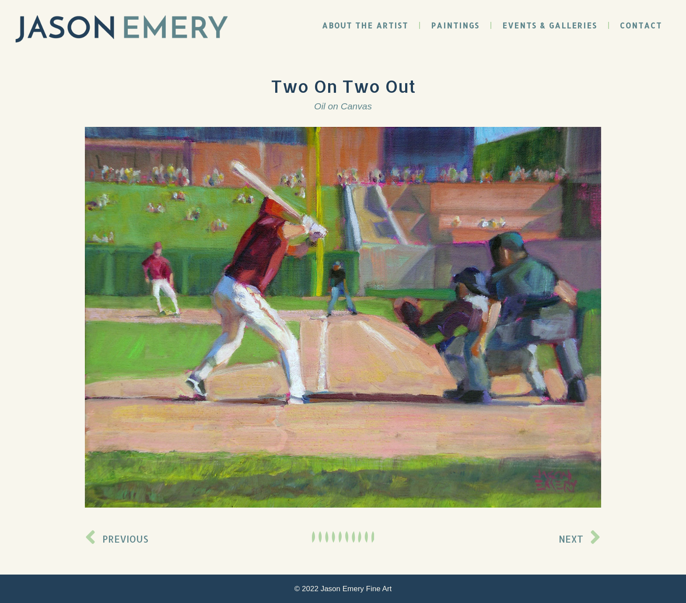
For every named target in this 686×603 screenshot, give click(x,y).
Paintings (455, 25)
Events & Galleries (549, 25)
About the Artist (365, 25)
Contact (641, 25)
